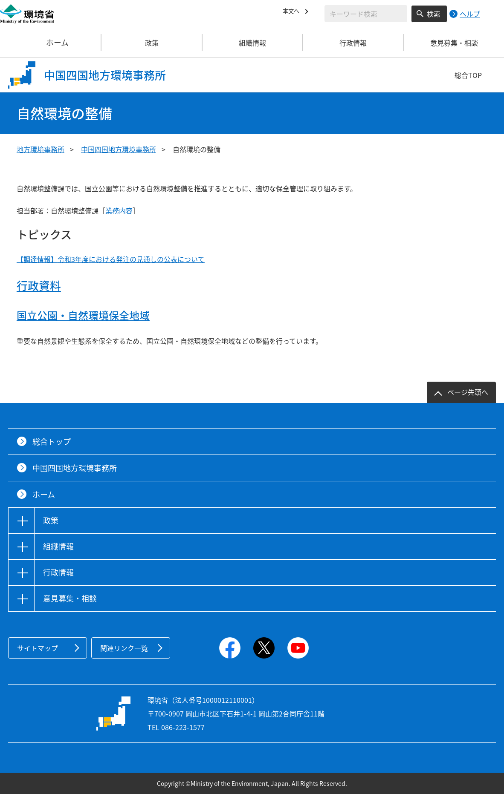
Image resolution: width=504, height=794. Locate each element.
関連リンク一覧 (124, 648)
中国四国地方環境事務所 (118, 149)
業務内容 (119, 210)
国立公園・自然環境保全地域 (83, 315)
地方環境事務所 (40, 149)
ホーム (51, 42)
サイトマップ (37, 648)
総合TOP (468, 75)
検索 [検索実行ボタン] (433, 14)
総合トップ (51, 441)
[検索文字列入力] (365, 13)
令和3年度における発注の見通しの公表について (111, 259)
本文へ (293, 12)
